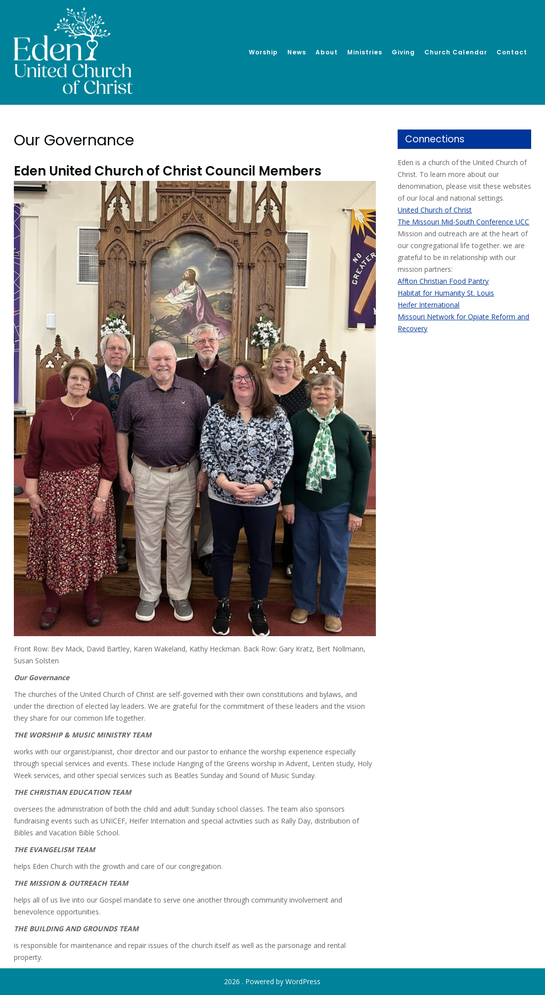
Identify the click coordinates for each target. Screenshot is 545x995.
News (296, 52)
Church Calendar (455, 52)
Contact (512, 52)
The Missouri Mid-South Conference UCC (463, 221)
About (327, 52)
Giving (403, 52)
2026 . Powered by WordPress (272, 981)
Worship (263, 52)
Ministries (364, 52)
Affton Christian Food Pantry (443, 281)
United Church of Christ (435, 210)
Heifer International (428, 304)
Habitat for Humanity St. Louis (446, 293)
